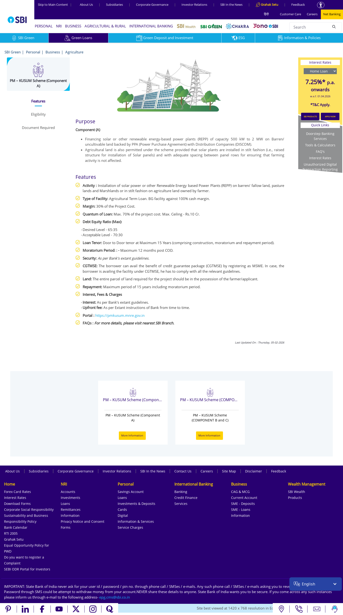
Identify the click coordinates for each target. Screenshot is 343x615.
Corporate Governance (152, 4)
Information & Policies (299, 37)
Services (180, 503)
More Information (132, 435)
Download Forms (17, 503)
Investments (70, 497)
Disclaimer (253, 471)
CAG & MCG (240, 491)
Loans (65, 503)
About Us (86, 4)
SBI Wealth (296, 491)
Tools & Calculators (320, 145)
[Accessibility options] (320, 5)
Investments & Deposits (136, 503)
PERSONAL (44, 26)
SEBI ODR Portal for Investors (27, 569)
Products (295, 497)
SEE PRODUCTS (310, 116)
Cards (122, 509)
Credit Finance (185, 497)
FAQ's (320, 151)
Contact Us (183, 471)
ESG (238, 37)
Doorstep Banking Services (320, 136)
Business (52, 52)
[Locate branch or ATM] (281, 609)
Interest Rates (320, 158)
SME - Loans (240, 509)
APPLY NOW (330, 116)
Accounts (68, 491)
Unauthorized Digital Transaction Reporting (320, 167)
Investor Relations (194, 4)
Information (70, 515)
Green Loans (78, 37)
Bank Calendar (15, 527)
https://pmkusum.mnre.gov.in (120, 315)
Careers (312, 14)
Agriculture (74, 52)
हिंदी (266, 14)
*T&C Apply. (320, 104)
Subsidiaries (114, 4)
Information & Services (136, 521)
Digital (123, 515)
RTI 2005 (11, 533)
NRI (59, 26)
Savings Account (131, 491)
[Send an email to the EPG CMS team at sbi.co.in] (114, 597)
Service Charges (130, 527)
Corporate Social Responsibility (29, 509)
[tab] (38, 101)
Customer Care (290, 14)
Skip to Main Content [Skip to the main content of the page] (55, 4)
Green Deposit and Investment (164, 37)
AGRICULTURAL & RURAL (105, 26)
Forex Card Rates (17, 491)
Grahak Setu (14, 539)
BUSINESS (73, 26)
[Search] (334, 26)
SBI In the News (231, 4)
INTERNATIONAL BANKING (151, 26)
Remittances (71, 509)
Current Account (244, 497)
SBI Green (13, 52)
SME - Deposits (243, 503)
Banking (180, 491)
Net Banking (332, 14)
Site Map (229, 471)
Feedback (298, 4)
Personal (33, 52)
